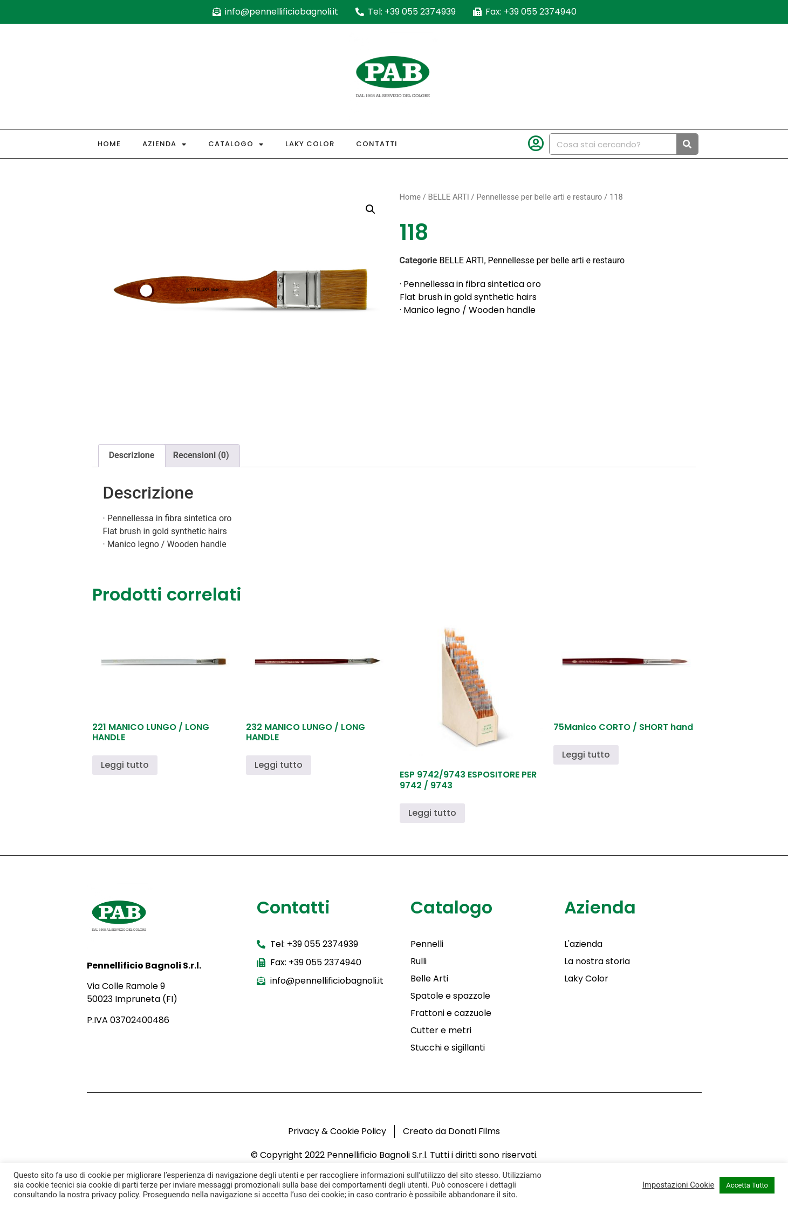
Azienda (164, 144)
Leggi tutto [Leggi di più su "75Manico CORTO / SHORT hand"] (586, 754)
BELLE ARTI (448, 197)
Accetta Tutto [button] (747, 1185)
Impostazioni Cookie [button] (678, 1185)
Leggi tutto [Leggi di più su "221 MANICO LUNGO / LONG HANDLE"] (125, 765)
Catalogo (236, 144)
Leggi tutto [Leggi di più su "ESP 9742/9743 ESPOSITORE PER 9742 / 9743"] (432, 813)
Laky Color (309, 144)
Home (109, 144)
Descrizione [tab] (132, 455)
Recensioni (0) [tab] (201, 455)
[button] (370, 209)
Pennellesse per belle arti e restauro (539, 197)
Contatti (377, 144)
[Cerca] (687, 144)
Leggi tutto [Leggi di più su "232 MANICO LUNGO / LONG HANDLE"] (279, 765)
